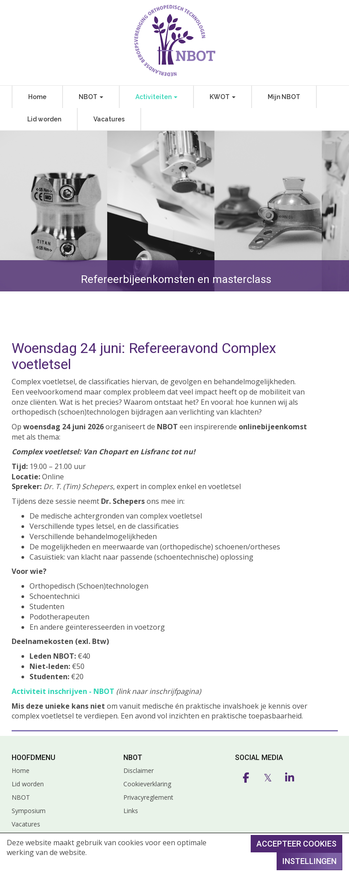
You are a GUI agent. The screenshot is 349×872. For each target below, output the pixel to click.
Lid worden (44, 119)
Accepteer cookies (296, 843)
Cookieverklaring (147, 784)
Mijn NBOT (284, 96)
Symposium (29, 810)
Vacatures (109, 119)
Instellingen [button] (309, 861)
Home (37, 96)
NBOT (91, 96)
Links (130, 810)
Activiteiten (156, 96)
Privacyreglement (148, 797)
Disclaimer (138, 770)
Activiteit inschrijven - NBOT (63, 691)
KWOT (222, 96)
